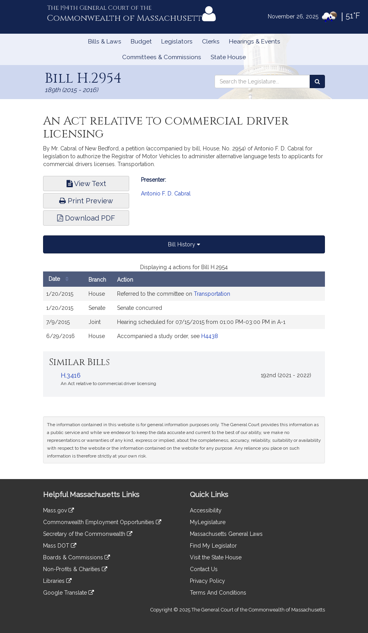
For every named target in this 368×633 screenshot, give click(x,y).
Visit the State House (216, 557)
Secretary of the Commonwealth (87, 534)
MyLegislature (207, 522)
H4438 (209, 336)
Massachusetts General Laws (226, 534)
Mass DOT (59, 546)
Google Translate (68, 593)
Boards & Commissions (76, 557)
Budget (141, 41)
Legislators (177, 41)
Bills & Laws (104, 41)
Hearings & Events (254, 41)
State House (228, 57)
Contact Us (204, 569)
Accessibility (206, 510)
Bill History (184, 244)
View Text (86, 183)
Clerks (211, 41)
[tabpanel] (184, 307)
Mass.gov (58, 510)
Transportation (212, 294)
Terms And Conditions (218, 593)
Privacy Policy (207, 581)
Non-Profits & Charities (75, 569)
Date (60, 279)
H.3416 (71, 375)
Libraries (57, 581)
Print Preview (86, 201)
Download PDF (86, 218)
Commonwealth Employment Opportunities (102, 522)
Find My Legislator (213, 546)
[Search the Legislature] (317, 81)
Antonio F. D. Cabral (166, 193)
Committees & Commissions (161, 57)
